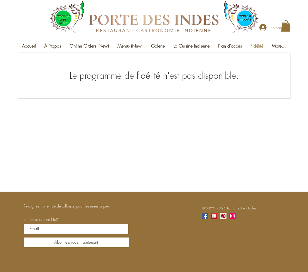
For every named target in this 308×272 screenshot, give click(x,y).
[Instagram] (232, 216)
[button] (285, 26)
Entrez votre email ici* (41, 219)
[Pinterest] (223, 216)
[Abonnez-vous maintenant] (76, 242)
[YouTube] (214, 216)
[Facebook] (205, 216)
